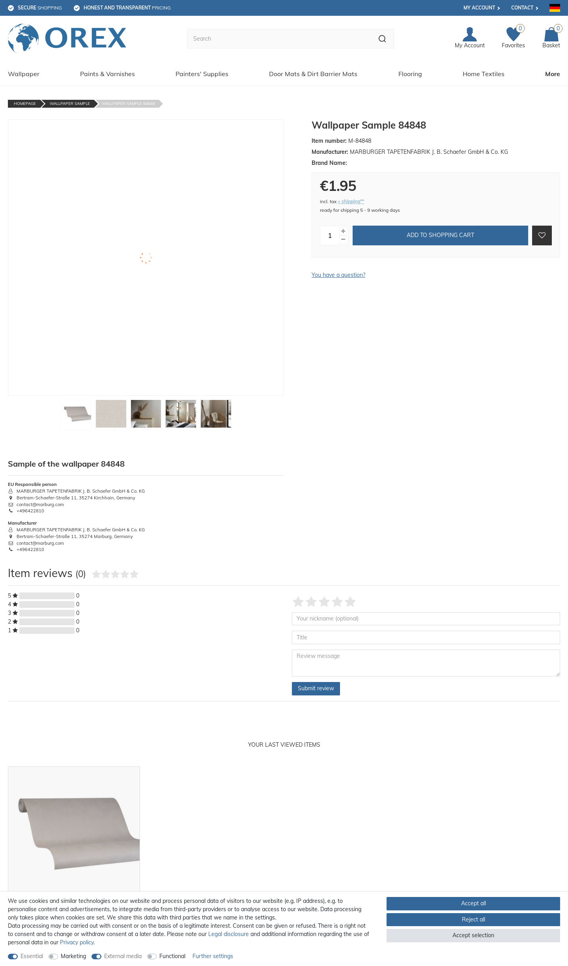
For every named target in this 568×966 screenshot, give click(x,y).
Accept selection (473, 935)
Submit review (316, 688)
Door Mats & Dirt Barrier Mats (313, 74)
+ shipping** (351, 201)
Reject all (473, 919)
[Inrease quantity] (343, 231)
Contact (522, 8)
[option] (74, 858)
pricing (127, 8)
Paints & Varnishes (107, 74)
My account (479, 8)
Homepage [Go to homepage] (25, 103)
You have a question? (338, 274)
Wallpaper (23, 74)
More (552, 74)
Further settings (212, 956)
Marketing (73, 956)
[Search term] (279, 39)
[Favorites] (513, 38)
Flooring (410, 74)
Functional (172, 956)
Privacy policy (76, 942)
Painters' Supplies (202, 74)
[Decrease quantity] (343, 239)
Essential (32, 956)
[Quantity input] (329, 235)
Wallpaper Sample (70, 103)
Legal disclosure (228, 934)
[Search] (382, 39)
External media (123, 956)
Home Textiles (483, 74)
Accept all (473, 903)
